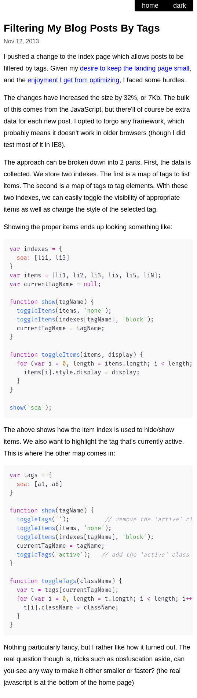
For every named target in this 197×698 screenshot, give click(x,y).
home (150, 5)
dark (179, 5)
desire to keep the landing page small (134, 68)
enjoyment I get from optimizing (73, 80)
